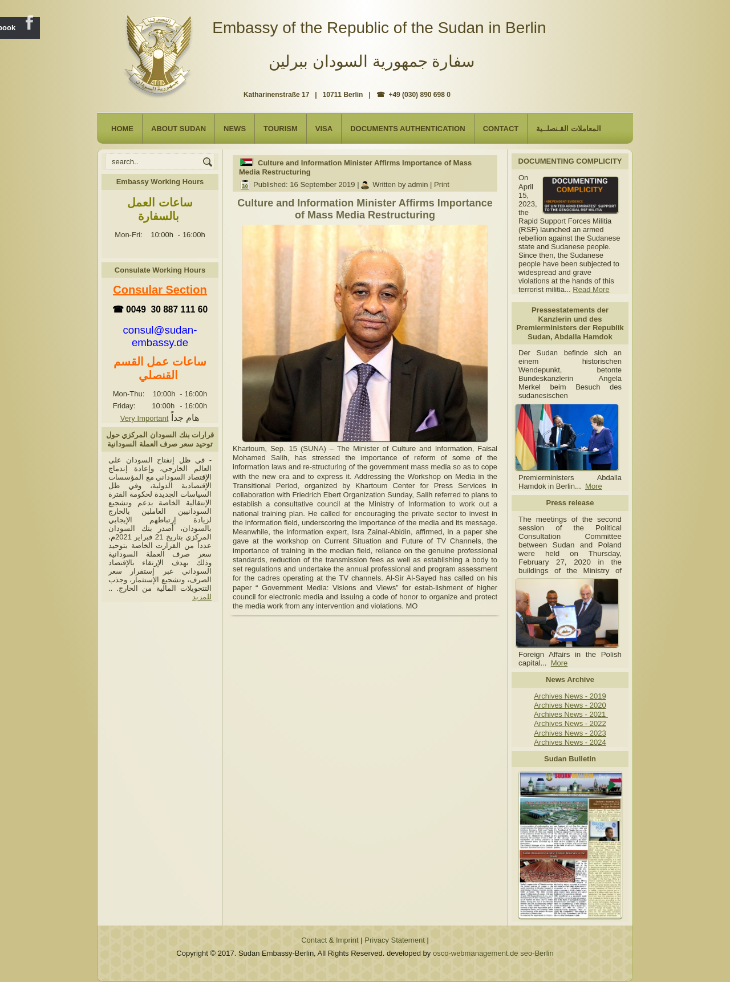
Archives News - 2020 (570, 705)
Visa (323, 128)
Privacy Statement (394, 940)
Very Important (144, 418)
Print (441, 184)
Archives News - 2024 (570, 742)
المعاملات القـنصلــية (568, 128)
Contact (501, 128)
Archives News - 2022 (570, 723)
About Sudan (178, 128)
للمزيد (202, 597)
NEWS (235, 128)
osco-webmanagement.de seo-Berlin (493, 953)
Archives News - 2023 (570, 733)
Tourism (280, 128)
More (593, 486)
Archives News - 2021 (571, 714)
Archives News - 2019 (570, 696)
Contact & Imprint (329, 940)
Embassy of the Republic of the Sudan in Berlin (379, 27)
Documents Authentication (407, 128)
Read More (591, 289)
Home (122, 128)
